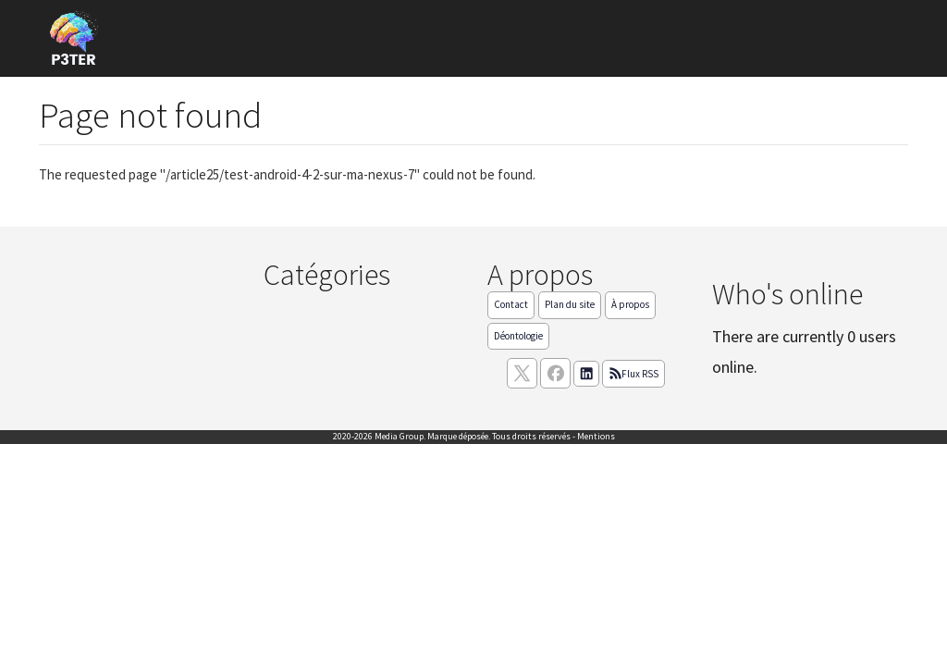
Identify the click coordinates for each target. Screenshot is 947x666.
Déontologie (518, 335)
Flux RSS (633, 373)
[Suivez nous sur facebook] (555, 373)
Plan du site (570, 304)
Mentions (596, 436)
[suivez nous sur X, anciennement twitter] (522, 373)
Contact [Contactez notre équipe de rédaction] (511, 304)
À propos (630, 304)
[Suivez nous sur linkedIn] (586, 374)
